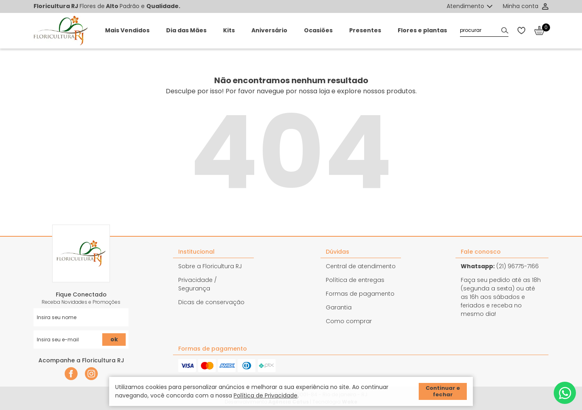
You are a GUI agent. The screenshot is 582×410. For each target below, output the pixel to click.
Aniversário (269, 30)
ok (114, 339)
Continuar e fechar (443, 391)
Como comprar (349, 321)
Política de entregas (355, 280)
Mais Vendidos (127, 30)
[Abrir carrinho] (541, 30)
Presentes (365, 30)
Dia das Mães (186, 30)
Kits (229, 30)
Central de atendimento (361, 266)
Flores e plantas (422, 30)
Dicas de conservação (211, 302)
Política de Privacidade (265, 395)
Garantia (339, 307)
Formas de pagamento (360, 294)
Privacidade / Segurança (197, 284)
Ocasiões (318, 30)
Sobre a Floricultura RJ (210, 266)
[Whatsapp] (565, 393)
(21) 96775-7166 (500, 266)
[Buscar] (504, 30)
